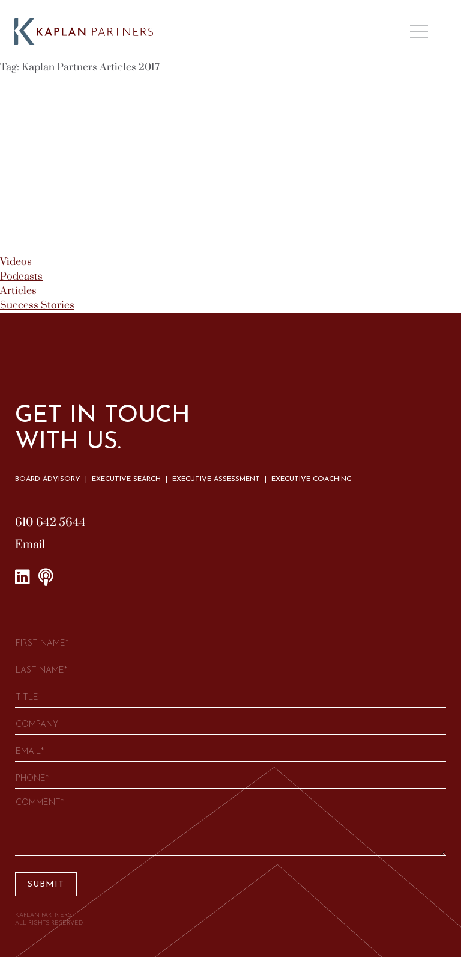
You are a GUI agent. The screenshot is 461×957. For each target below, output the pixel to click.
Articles (18, 291)
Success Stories (37, 305)
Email (30, 544)
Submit (46, 884)
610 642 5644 (50, 522)
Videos (16, 262)
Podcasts (21, 276)
